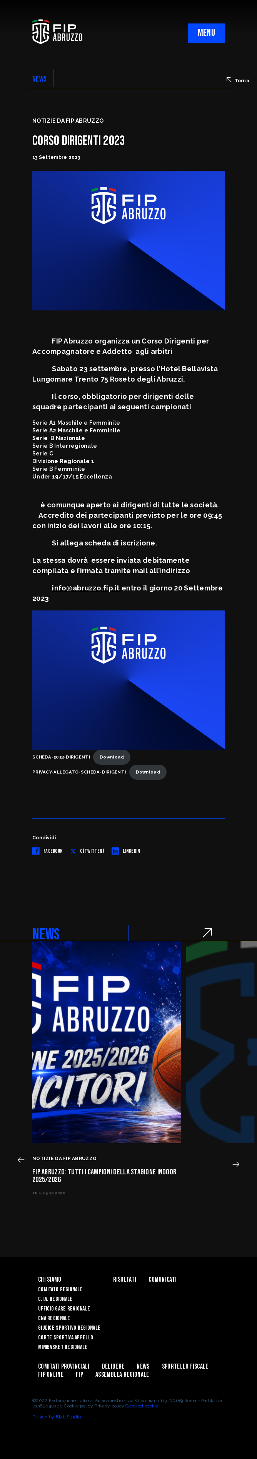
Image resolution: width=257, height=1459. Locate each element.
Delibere (113, 1366)
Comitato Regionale (60, 1289)
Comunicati (163, 1280)
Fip (79, 1375)
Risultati (125, 1280)
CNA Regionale (54, 1318)
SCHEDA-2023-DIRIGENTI (61, 757)
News (143, 1366)
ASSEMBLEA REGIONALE (122, 1375)
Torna (238, 80)
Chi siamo (50, 1280)
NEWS (39, 79)
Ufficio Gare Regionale (64, 1308)
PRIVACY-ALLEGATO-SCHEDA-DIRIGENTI (79, 772)
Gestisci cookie (142, 1406)
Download (112, 757)
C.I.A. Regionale (55, 1299)
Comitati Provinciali (64, 1366)
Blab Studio (68, 1416)
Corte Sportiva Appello (65, 1337)
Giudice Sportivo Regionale (69, 1328)
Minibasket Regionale (63, 1347)
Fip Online (50, 1375)
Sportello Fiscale (185, 1366)
